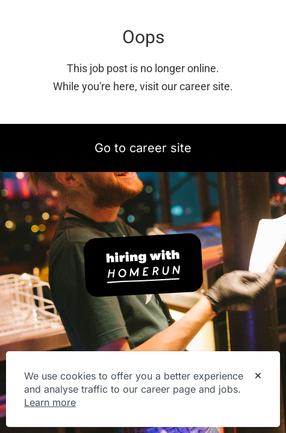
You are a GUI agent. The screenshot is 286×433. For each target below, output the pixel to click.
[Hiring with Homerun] (143, 265)
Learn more (50, 402)
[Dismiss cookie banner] (258, 376)
